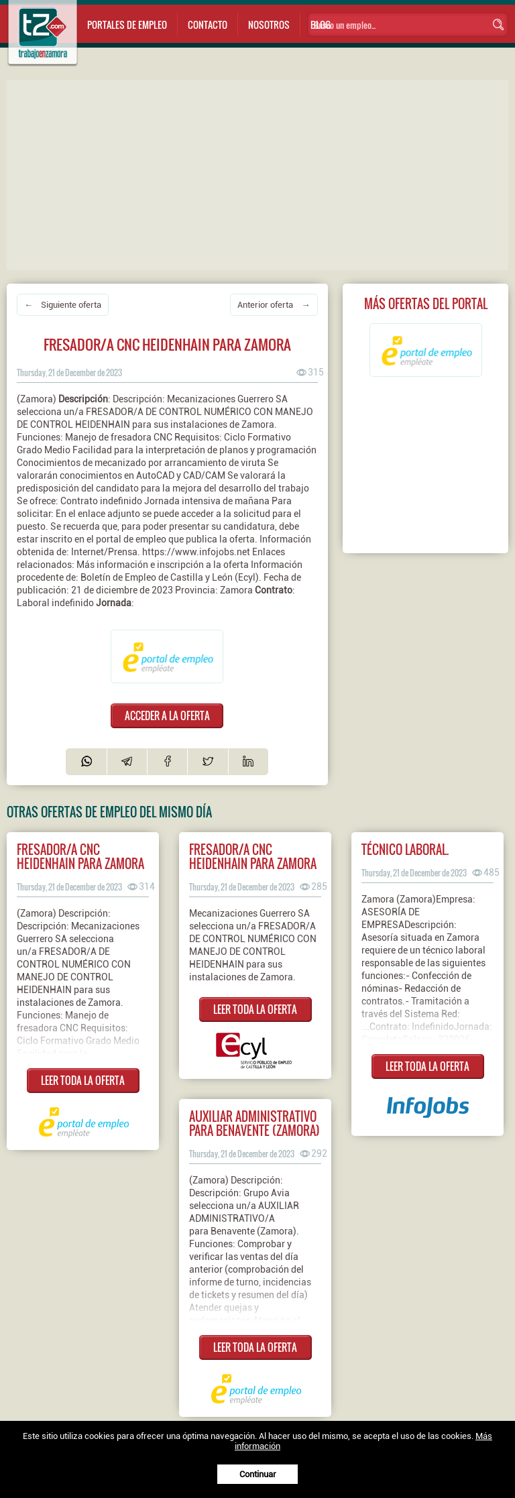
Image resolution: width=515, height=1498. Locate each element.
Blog (320, 24)
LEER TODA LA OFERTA (83, 1080)
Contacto (207, 24)
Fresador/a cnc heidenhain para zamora (80, 856)
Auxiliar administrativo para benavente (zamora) (254, 1123)
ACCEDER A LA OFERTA (167, 715)
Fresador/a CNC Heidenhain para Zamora (253, 856)
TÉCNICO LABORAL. (405, 849)
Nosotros (269, 24)
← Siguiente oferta (62, 305)
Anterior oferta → (273, 305)
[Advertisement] (261, 174)
